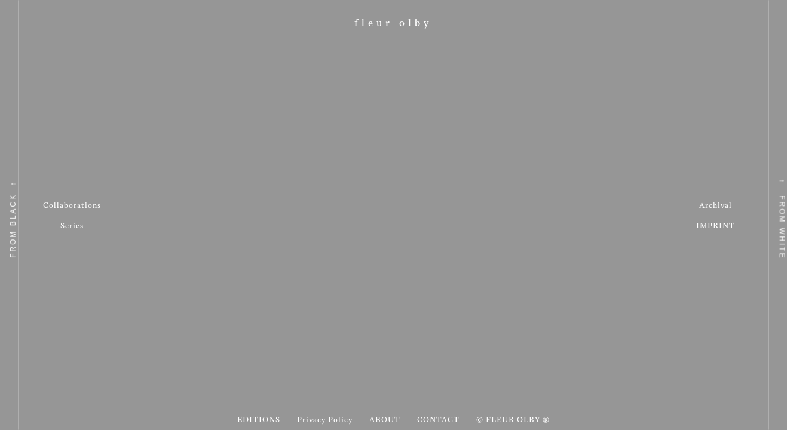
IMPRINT (715, 226)
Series (72, 226)
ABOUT (384, 420)
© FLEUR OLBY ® (513, 420)
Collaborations (72, 206)
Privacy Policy (325, 420)
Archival (715, 206)
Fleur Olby (393, 24)
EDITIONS (258, 420)
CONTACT (438, 420)
